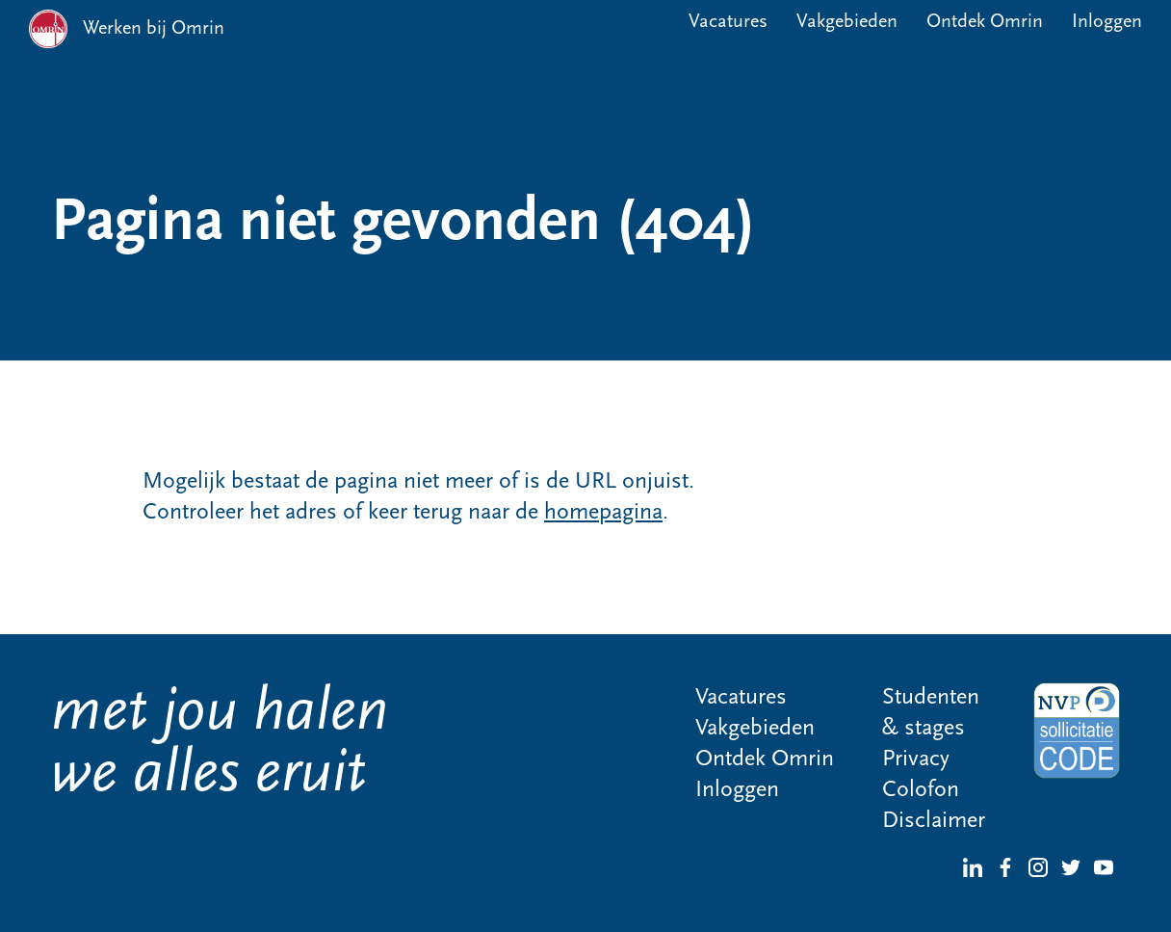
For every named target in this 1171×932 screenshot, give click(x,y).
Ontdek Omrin (984, 22)
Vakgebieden (847, 22)
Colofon (920, 790)
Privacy (916, 759)
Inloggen (1107, 22)
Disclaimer (933, 821)
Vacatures (728, 22)
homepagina (603, 512)
